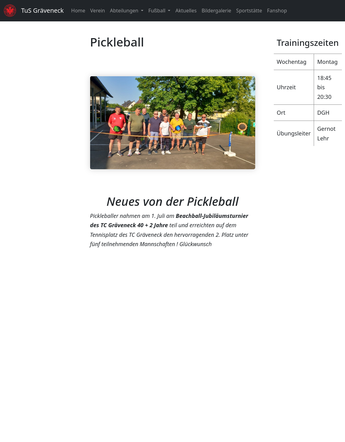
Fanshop (277, 10)
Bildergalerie (216, 10)
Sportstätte (249, 10)
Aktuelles (185, 10)
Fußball (157, 10)
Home (78, 10)
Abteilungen (125, 10)
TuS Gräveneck (42, 10)
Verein (97, 10)
